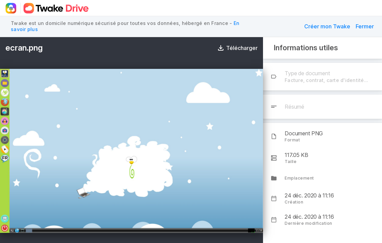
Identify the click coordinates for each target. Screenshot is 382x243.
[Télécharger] (237, 48)
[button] (327, 26)
